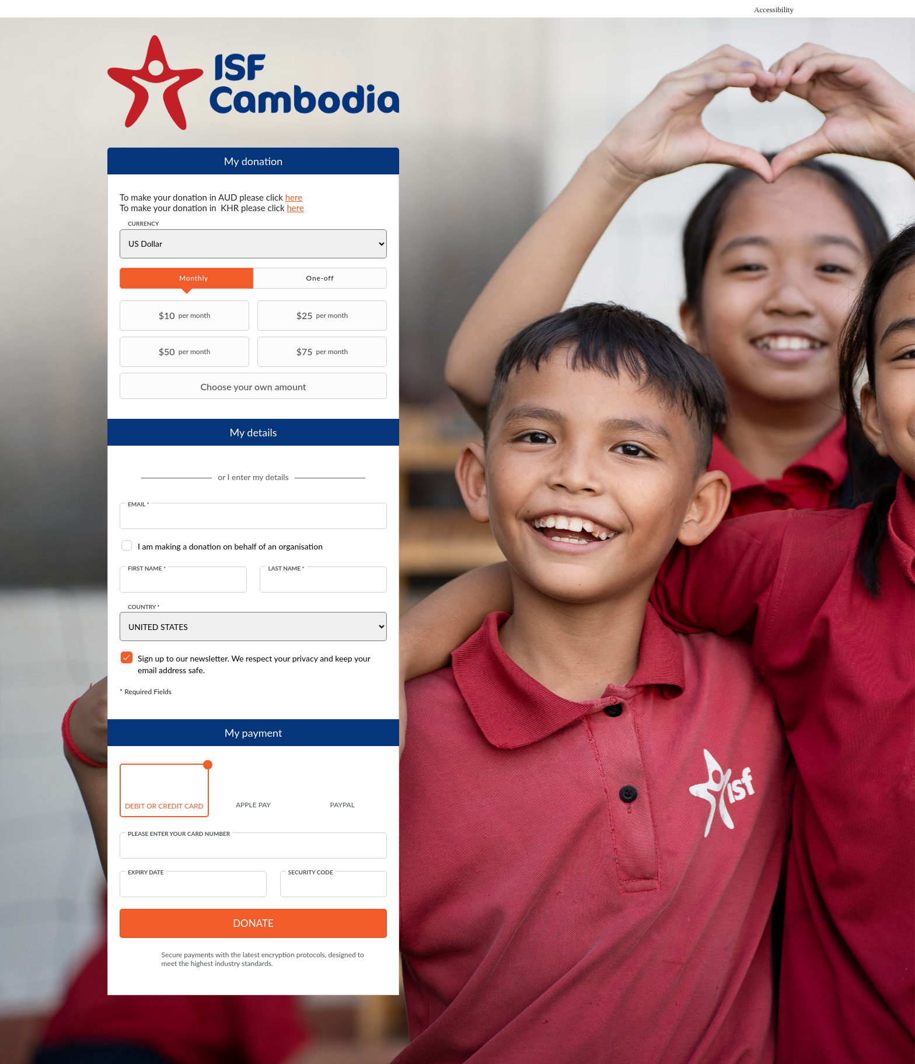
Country (144, 606)
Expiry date (146, 872)
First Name (147, 568)
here (293, 197)
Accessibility (774, 9)
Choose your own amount (214, 386)
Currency (143, 223)
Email (138, 504)
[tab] (186, 278)
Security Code (310, 872)
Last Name (286, 568)
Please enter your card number (179, 833)
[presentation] (186, 278)
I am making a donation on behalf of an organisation (230, 546)
